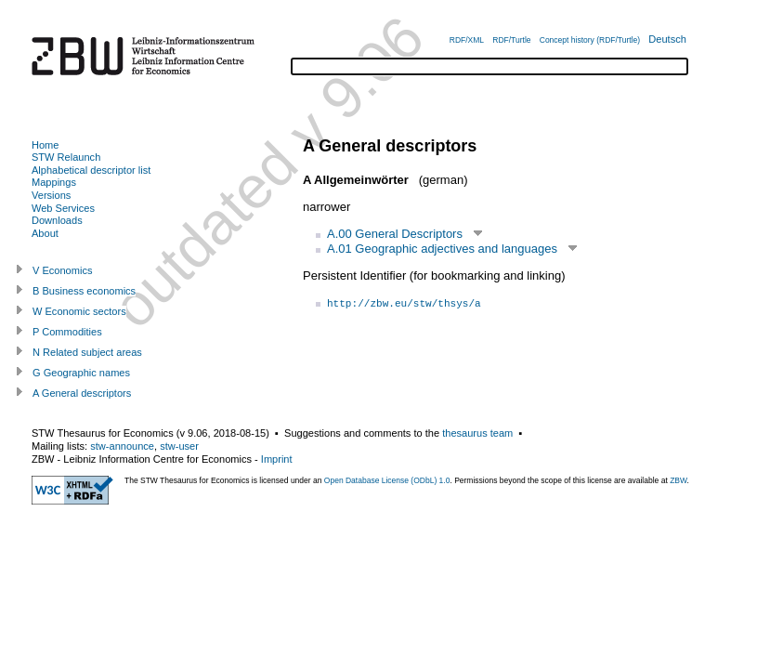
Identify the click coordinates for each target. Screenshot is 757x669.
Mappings (54, 182)
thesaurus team (477, 433)
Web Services (63, 208)
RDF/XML (467, 40)
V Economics (62, 270)
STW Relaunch (66, 157)
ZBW (678, 480)
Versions (51, 195)
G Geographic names (81, 372)
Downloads (57, 220)
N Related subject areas (87, 352)
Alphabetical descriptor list (91, 170)
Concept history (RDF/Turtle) (590, 40)
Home (45, 145)
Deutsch (667, 39)
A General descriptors (82, 393)
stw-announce (122, 446)
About (45, 233)
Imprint (277, 459)
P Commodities (67, 331)
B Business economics (84, 290)
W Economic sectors (79, 311)
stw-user (179, 446)
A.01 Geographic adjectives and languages (442, 249)
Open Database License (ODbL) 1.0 (387, 480)
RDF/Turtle (511, 40)
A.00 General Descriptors (395, 234)
